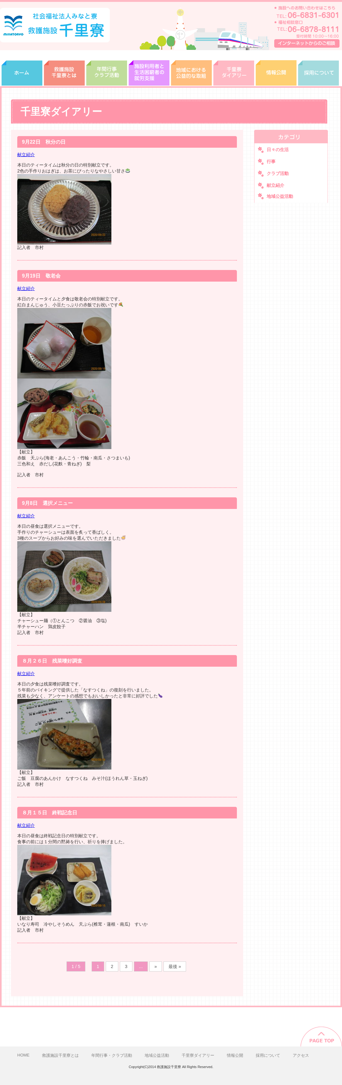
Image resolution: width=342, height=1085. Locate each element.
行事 (271, 161)
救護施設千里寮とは (64, 68)
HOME (23, 1055)
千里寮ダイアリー (233, 68)
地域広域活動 (191, 68)
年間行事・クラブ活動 (106, 68)
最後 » (174, 966)
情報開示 (276, 68)
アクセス (301, 1055)
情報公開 (235, 1055)
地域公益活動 (280, 196)
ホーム (22, 68)
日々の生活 (278, 149)
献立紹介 (26, 154)
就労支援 (149, 68)
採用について (318, 68)
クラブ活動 (278, 173)
